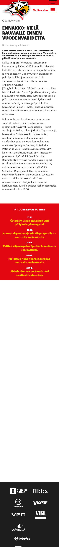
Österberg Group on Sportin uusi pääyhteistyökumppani (29, 222)
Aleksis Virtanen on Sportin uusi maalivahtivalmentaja (29, 273)
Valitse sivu (40, 10)
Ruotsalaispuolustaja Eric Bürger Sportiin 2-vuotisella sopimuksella (29, 235)
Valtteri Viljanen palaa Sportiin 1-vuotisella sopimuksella (29, 247)
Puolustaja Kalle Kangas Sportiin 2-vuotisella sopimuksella (29, 260)
